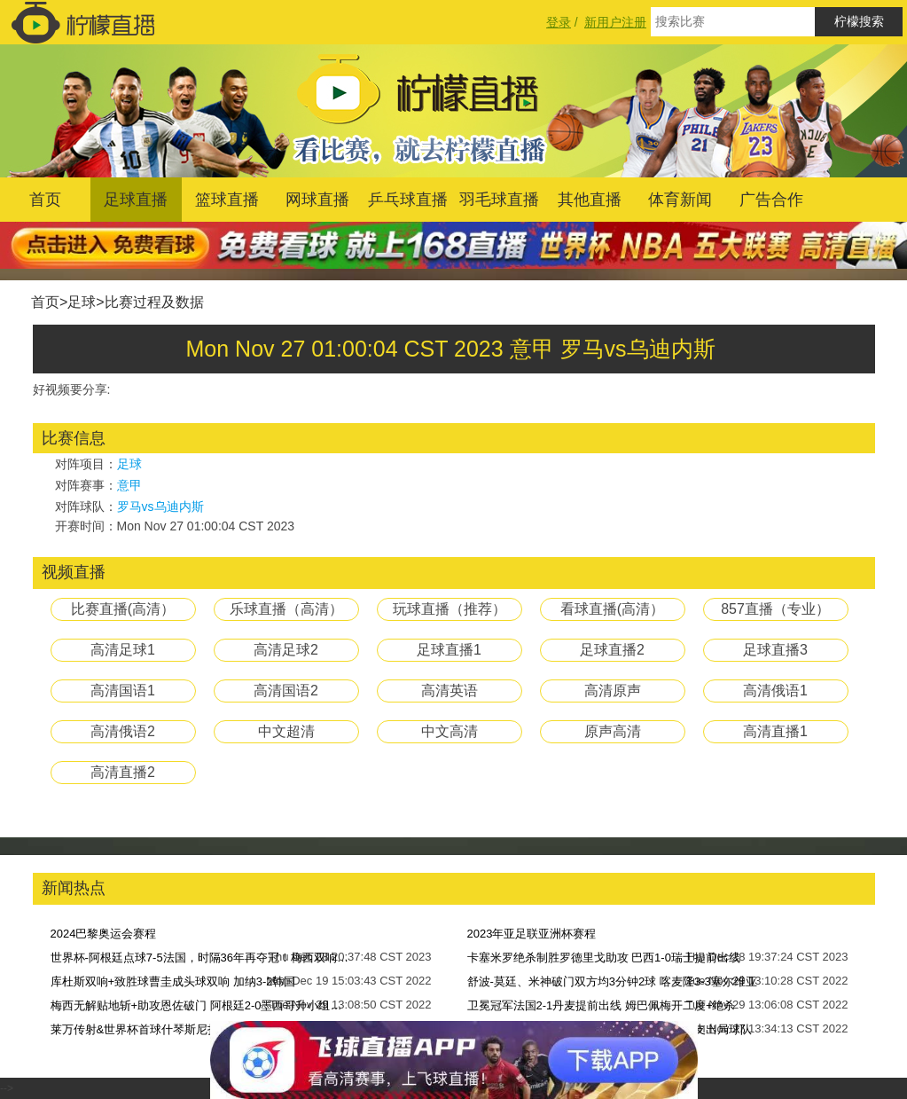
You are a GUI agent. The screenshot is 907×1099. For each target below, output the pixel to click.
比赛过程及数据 (154, 302)
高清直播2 (122, 772)
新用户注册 (615, 22)
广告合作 (771, 199)
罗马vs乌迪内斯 (160, 506)
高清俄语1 (775, 690)
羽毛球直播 (499, 199)
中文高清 (449, 731)
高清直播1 (775, 731)
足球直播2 (612, 649)
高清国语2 (286, 690)
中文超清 (286, 731)
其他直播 (590, 199)
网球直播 (317, 199)
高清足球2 (286, 649)
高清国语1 (122, 690)
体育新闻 (680, 199)
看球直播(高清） (612, 608)
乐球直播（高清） (286, 608)
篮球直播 (227, 199)
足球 (81, 302)
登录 (558, 22)
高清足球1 (122, 649)
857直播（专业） (775, 608)
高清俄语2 (122, 731)
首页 (45, 199)
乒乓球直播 (408, 199)
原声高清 (612, 731)
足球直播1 (449, 649)
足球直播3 (775, 649)
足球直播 (136, 199)
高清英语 (449, 690)
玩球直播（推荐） (449, 608)
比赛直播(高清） (123, 608)
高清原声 (612, 690)
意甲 (129, 485)
